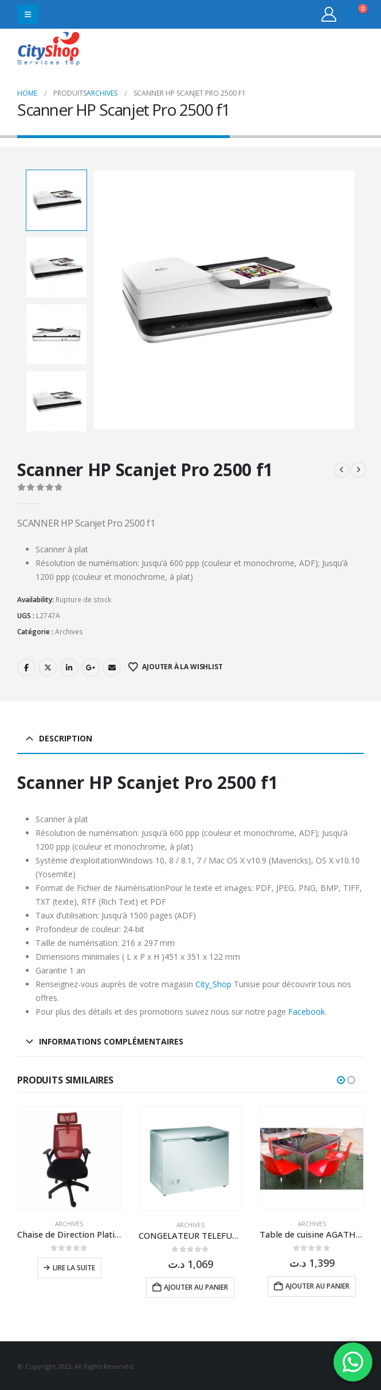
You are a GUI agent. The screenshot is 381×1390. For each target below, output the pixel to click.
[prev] (341, 469)
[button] (27, 14)
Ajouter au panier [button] (196, 1285)
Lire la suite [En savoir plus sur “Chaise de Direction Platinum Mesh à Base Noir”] (74, 1266)
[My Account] (329, 14)
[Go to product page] (69, 1156)
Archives (69, 630)
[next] (359, 469)
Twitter (47, 666)
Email (112, 666)
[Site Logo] (48, 50)
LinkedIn (69, 666)
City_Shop (213, 982)
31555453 (319, 50)
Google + (90, 666)
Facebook (26, 666)
